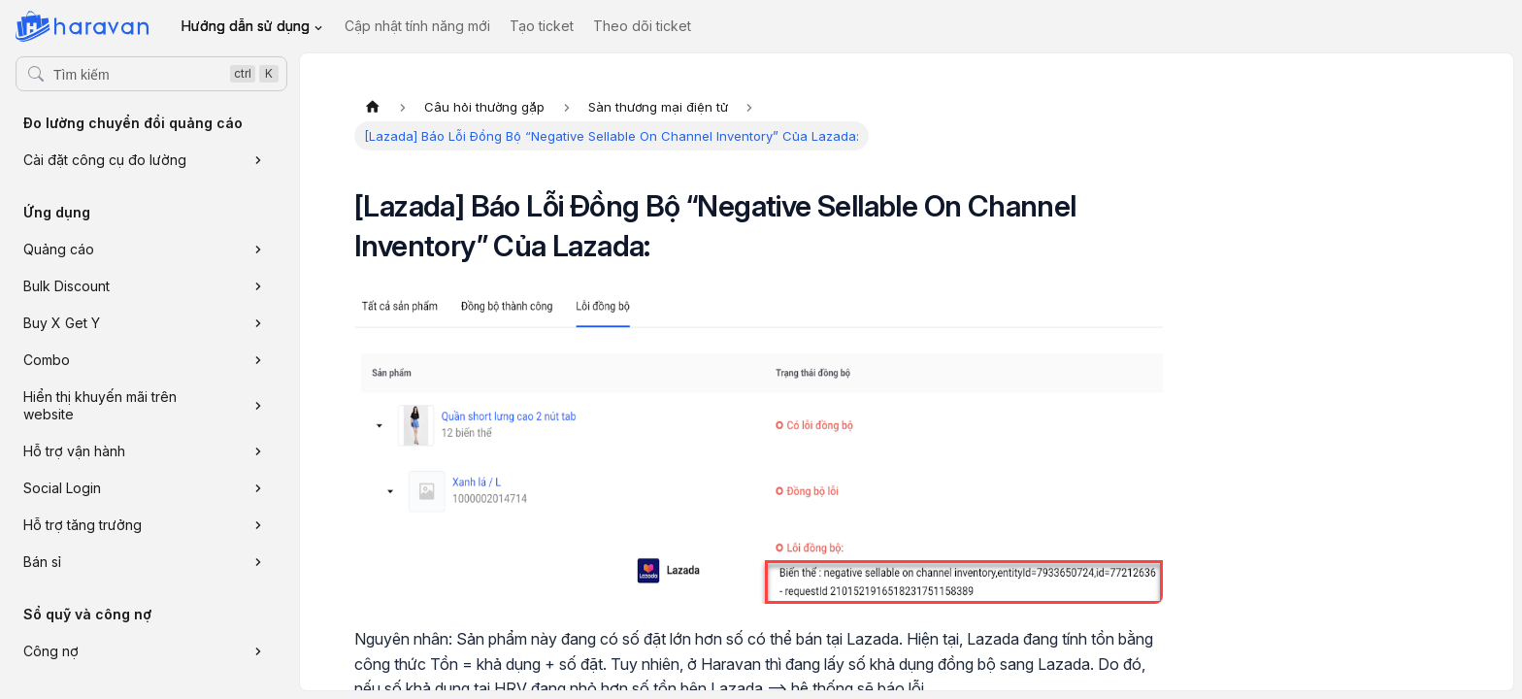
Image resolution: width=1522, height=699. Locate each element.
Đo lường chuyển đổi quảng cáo (133, 123)
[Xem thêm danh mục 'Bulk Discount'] (258, 286)
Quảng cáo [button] (58, 249)
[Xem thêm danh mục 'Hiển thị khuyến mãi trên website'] (258, 406)
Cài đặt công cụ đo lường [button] (104, 159)
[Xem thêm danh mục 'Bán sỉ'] (258, 562)
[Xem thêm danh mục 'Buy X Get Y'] (258, 323)
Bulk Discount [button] (66, 286)
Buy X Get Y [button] (61, 323)
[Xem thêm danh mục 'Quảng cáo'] (258, 249)
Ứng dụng (56, 212)
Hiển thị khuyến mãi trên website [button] (100, 405)
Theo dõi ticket (642, 25)
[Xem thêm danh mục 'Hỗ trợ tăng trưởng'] (258, 525)
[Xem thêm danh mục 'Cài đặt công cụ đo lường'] (258, 160)
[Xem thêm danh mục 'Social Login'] (258, 488)
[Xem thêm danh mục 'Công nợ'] (258, 651)
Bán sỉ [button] (42, 561)
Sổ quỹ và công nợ (87, 614)
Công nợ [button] (51, 651)
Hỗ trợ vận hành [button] (74, 451)
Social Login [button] (62, 488)
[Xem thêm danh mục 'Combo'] (258, 360)
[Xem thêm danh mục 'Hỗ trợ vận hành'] (258, 451)
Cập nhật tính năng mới (417, 25)
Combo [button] (46, 359)
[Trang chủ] (372, 106)
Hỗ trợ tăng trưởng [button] (82, 524)
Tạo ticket (542, 25)
